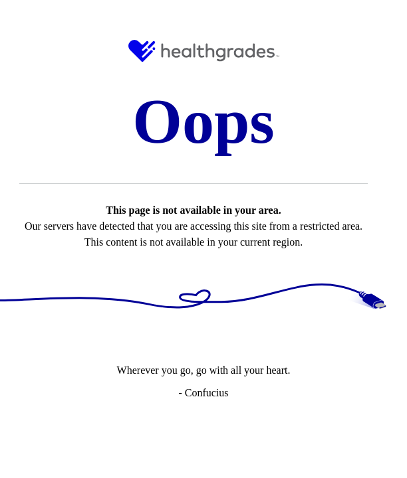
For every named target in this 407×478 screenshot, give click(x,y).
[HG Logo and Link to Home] (203, 51)
